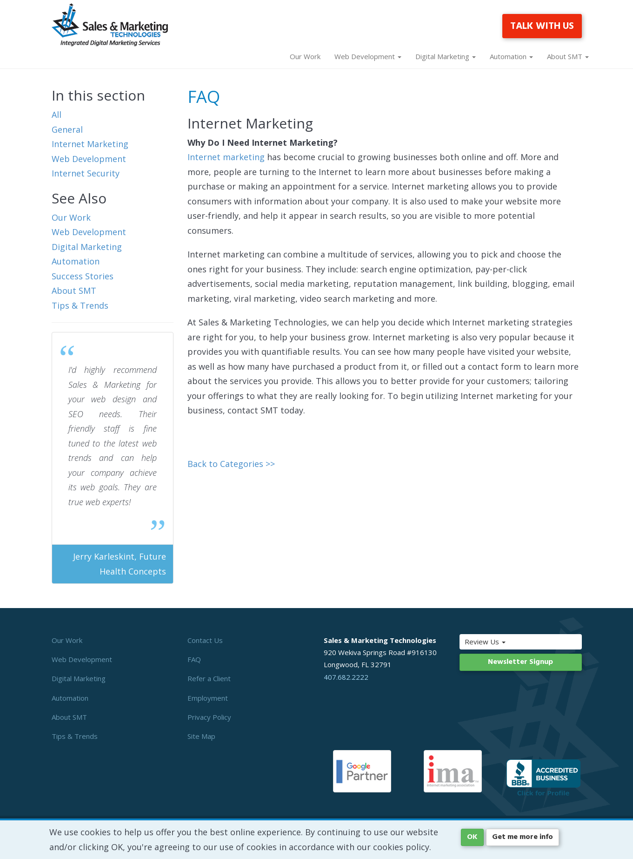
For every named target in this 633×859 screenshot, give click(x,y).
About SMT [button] (568, 56)
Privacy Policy (209, 717)
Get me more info (522, 837)
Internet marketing (226, 156)
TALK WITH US (542, 26)
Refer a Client (209, 678)
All (56, 114)
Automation (76, 261)
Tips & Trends (80, 305)
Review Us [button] (505, 641)
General (67, 129)
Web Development (89, 158)
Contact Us (205, 640)
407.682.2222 (346, 677)
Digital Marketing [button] (445, 56)
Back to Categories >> (231, 463)
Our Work (305, 56)
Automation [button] (511, 56)
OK (472, 837)
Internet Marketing (90, 143)
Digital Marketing (87, 246)
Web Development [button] (367, 56)
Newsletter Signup (520, 662)
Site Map (201, 736)
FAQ (194, 659)
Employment (207, 698)
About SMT (74, 290)
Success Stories (82, 276)
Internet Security (86, 173)
